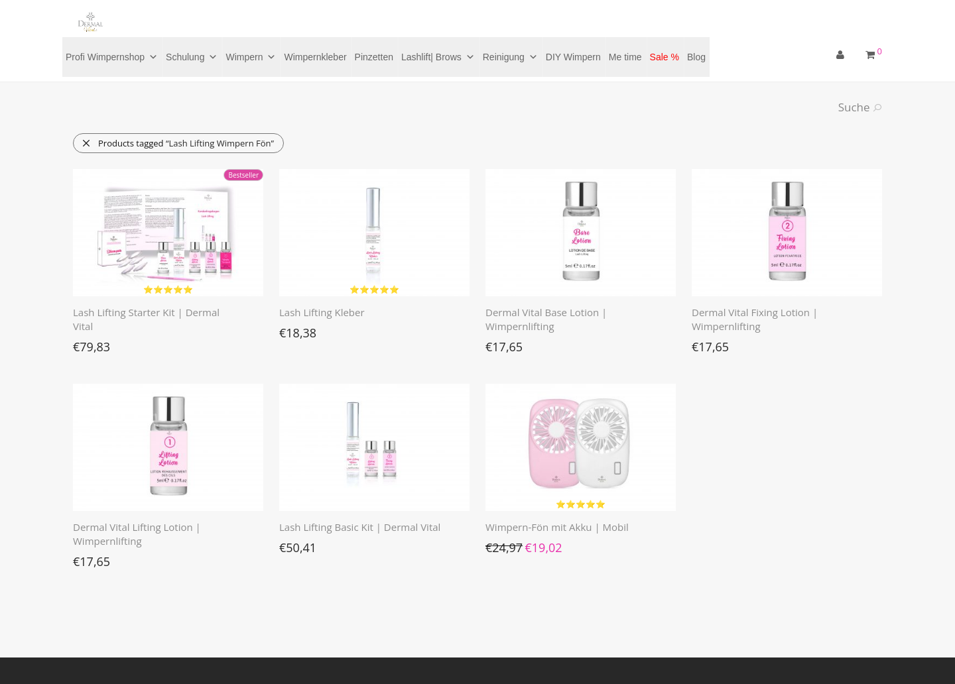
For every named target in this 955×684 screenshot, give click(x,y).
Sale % (664, 57)
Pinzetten (374, 57)
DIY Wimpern (573, 57)
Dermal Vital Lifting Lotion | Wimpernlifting (137, 533)
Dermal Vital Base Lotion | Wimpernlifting (546, 319)
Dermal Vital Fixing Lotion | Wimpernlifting (755, 319)
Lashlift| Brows (438, 57)
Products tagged (178, 143)
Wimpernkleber (315, 57)
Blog (696, 57)
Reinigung (510, 57)
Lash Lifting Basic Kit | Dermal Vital (359, 527)
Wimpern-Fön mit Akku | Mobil (557, 527)
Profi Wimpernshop (112, 57)
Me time (625, 57)
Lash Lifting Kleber (322, 312)
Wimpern (250, 57)
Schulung (192, 57)
